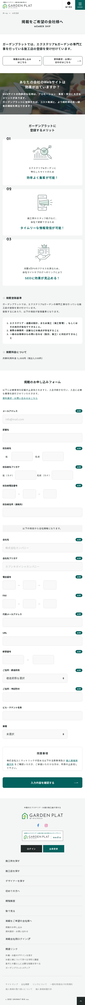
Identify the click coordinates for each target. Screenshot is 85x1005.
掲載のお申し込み (14, 927)
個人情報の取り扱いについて (19, 989)
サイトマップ (12, 984)
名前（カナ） (44, 475)
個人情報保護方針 (44, 989)
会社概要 (25, 984)
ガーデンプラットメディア (18, 967)
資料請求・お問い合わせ (17, 931)
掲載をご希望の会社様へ (19, 920)
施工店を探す (13, 871)
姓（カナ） (8, 475)
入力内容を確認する (42, 783)
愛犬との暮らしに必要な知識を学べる (23, 963)
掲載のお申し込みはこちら (22, 61)
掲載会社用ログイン (18, 938)
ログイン (31, 848)
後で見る (10, 911)
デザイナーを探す (15, 880)
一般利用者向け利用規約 (61, 984)
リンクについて (39, 984)
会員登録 (53, 848)
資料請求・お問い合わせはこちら (63, 61)
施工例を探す (13, 860)
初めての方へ (13, 891)
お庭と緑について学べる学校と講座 (22, 959)
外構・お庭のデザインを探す (19, 955)
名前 (37, 456)
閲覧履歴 (10, 900)
